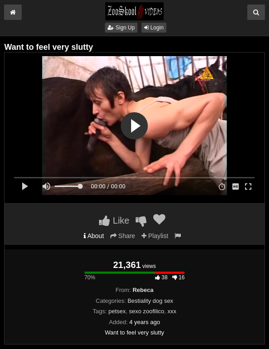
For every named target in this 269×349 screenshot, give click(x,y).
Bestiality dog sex (150, 300)
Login (154, 27)
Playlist (155, 235)
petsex (117, 311)
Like (114, 220)
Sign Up (121, 27)
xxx (172, 311)
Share (122, 235)
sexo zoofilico (146, 311)
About (94, 235)
